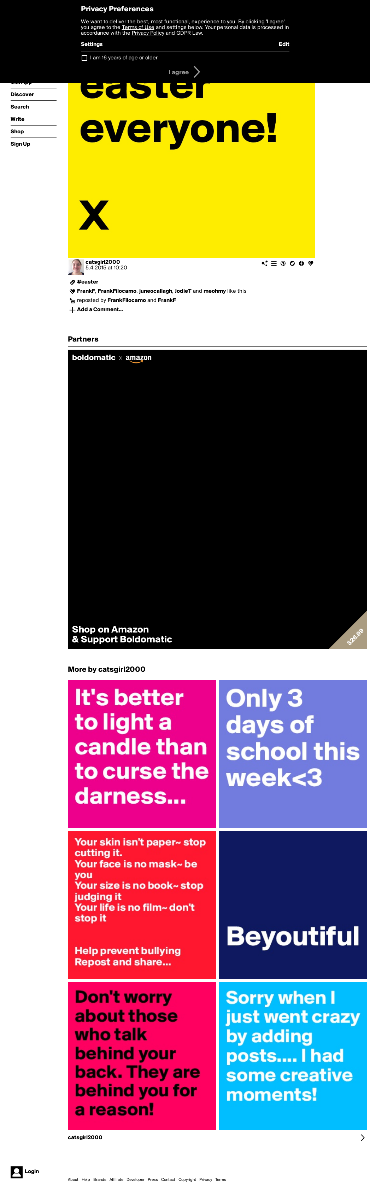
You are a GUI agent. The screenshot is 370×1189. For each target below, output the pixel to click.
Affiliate (116, 1180)
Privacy (205, 1180)
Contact (168, 1180)
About (73, 1180)
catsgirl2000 (103, 262)
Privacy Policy (148, 33)
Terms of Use (138, 27)
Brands (99, 1180)
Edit (284, 44)
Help (86, 1180)
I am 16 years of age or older (124, 58)
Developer (136, 1180)
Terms (220, 1180)
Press (153, 1180)
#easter (87, 282)
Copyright (187, 1180)
